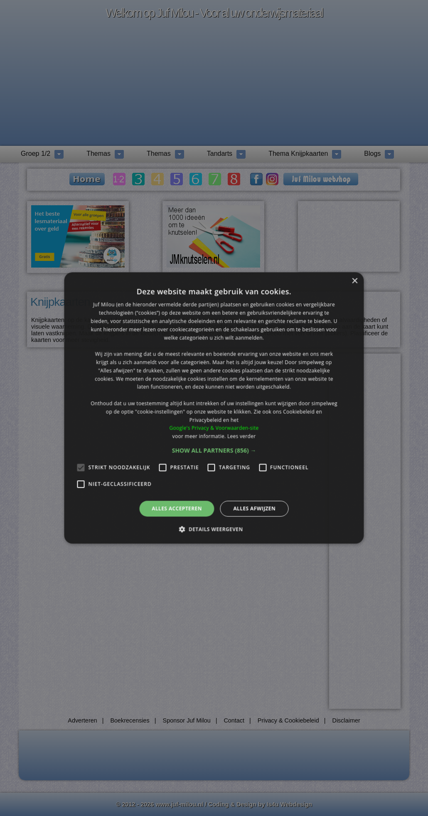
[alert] (214, 408)
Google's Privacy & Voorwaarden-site (213, 428)
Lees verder (241, 436)
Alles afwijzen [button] (254, 508)
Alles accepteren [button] (177, 508)
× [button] (355, 281)
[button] (214, 450)
